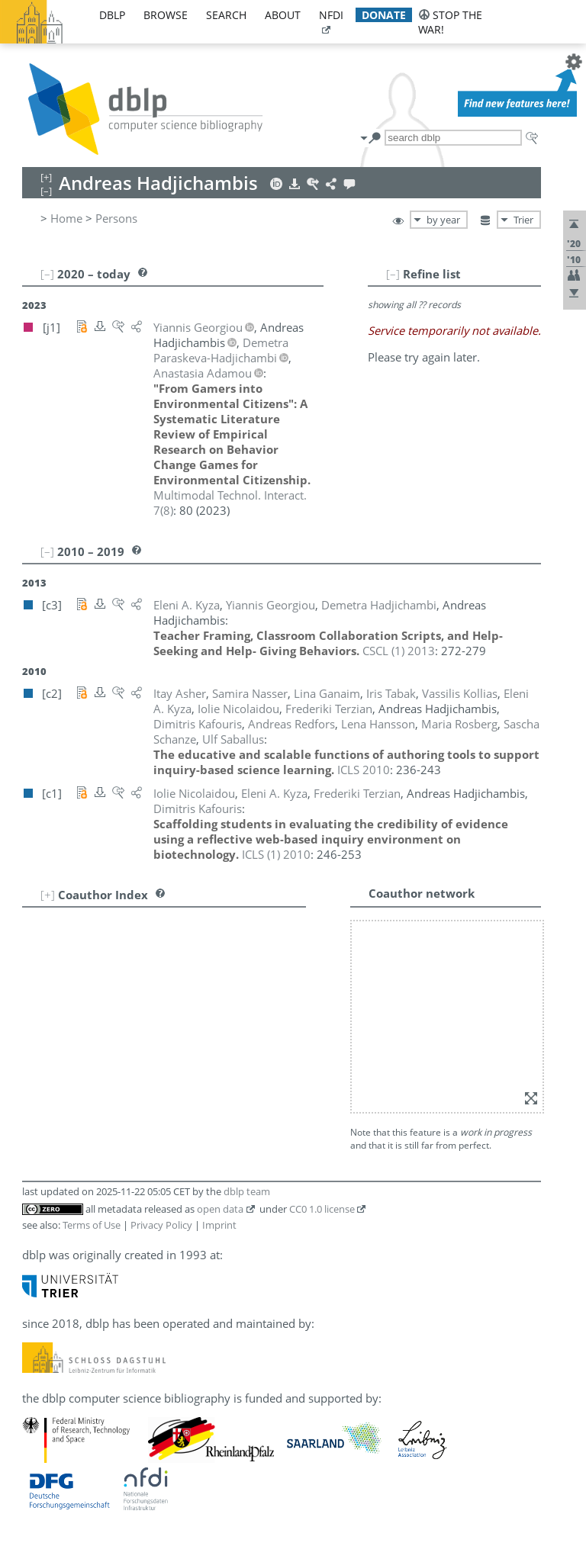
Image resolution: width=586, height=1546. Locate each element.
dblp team (247, 1191)
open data (220, 1209)
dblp (112, 15)
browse (165, 15)
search (226, 15)
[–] (393, 273)
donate (384, 15)
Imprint (219, 1225)
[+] (47, 894)
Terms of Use (92, 1225)
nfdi (331, 15)
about (283, 15)
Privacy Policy (161, 1225)
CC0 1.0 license (322, 1209)
